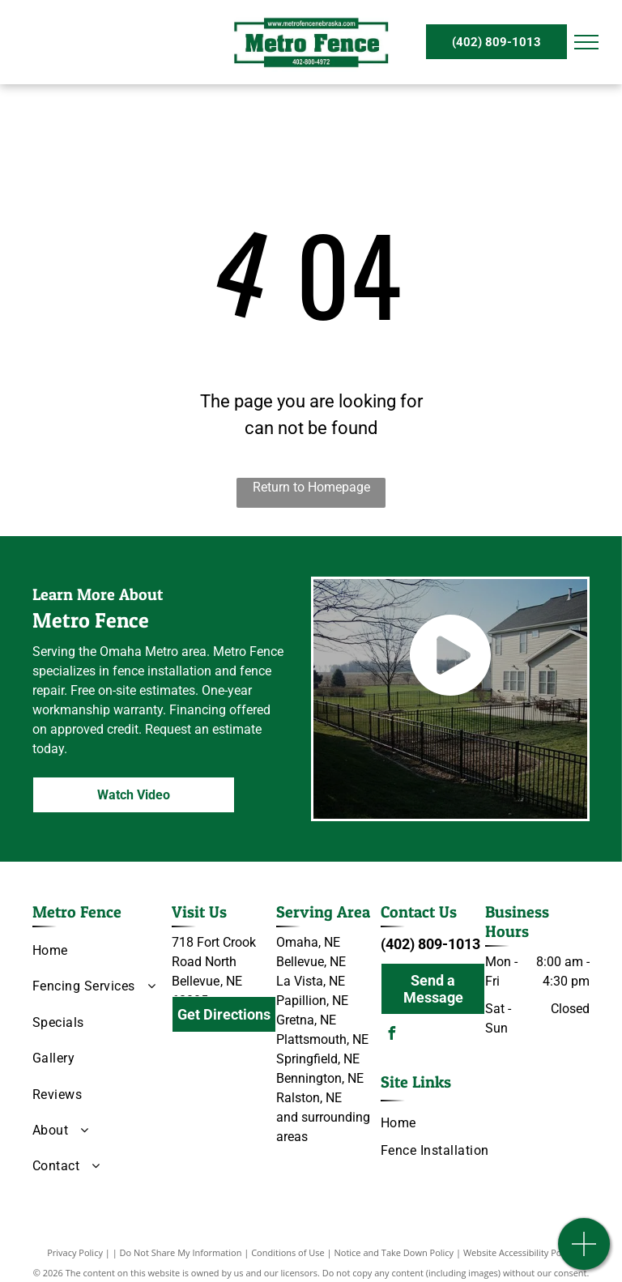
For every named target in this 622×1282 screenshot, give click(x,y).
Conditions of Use (288, 1252)
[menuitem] (96, 951)
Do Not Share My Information (181, 1252)
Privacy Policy (75, 1252)
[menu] (586, 42)
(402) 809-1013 (430, 943)
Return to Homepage (311, 487)
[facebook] (391, 1035)
